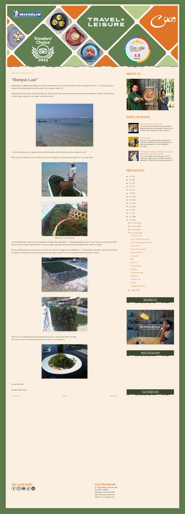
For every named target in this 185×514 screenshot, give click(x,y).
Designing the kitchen (138, 286)
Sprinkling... (135, 276)
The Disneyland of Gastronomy (151, 124)
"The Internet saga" (137, 273)
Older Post (113, 396)
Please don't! (135, 246)
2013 (131, 217)
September (135, 233)
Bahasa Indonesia (137, 252)
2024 (131, 180)
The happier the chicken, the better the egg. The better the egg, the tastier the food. (156, 153)
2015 (131, 210)
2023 (131, 183)
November (135, 226)
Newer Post (16, 396)
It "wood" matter (136, 236)
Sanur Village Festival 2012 (140, 239)
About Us (134, 263)
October (134, 229)
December (134, 223)
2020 (131, 193)
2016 (131, 207)
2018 (131, 200)
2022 (131, 186)
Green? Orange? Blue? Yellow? (141, 242)
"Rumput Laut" (136, 279)
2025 (131, 176)
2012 (131, 220)
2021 (131, 190)
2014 (131, 213)
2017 (131, 203)
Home (65, 396)
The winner (134, 256)
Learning (134, 269)
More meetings (145, 138)
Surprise (133, 283)
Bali (132, 259)
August (133, 290)
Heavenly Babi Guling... (139, 249)
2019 (131, 197)
